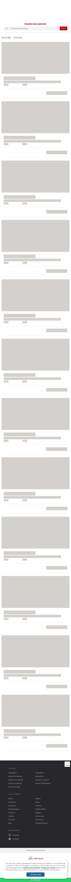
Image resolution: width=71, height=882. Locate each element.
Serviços (38, 805)
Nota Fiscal (39, 820)
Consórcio (11, 813)
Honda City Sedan (14, 787)
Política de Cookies (48, 867)
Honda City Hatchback (43, 783)
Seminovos (12, 802)
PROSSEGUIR (35, 874)
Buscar (63, 28)
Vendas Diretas (41, 809)
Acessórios (12, 805)
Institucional (40, 816)
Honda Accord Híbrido (15, 780)
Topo (67, 764)
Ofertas (38, 798)
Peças (38, 802)
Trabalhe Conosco (42, 823)
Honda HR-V (40, 773)
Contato (11, 816)
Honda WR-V (12, 773)
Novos (10, 798)
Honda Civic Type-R (42, 780)
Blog (9, 823)
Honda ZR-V (40, 776)
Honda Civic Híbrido (15, 783)
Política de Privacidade (31, 867)
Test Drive (11, 820)
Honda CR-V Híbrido (15, 776)
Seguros (38, 813)
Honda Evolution (14, 809)
